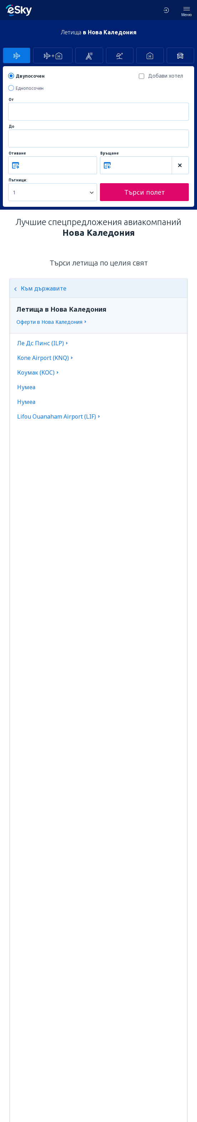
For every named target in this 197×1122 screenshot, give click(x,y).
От (11, 99)
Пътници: (18, 180)
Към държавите (40, 288)
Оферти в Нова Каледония (49, 321)
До (11, 126)
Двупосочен (30, 76)
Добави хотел (165, 75)
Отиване (17, 153)
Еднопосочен (30, 88)
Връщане (109, 153)
